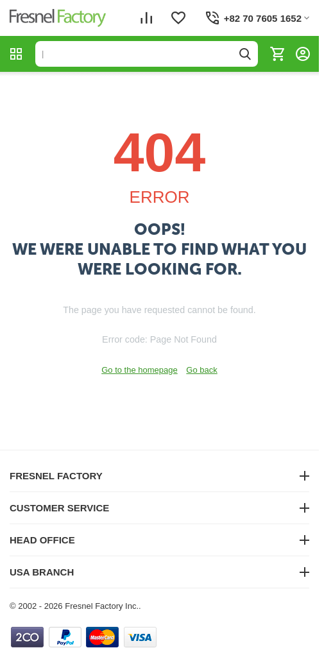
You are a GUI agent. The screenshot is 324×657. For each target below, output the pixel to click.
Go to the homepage (139, 370)
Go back (201, 370)
